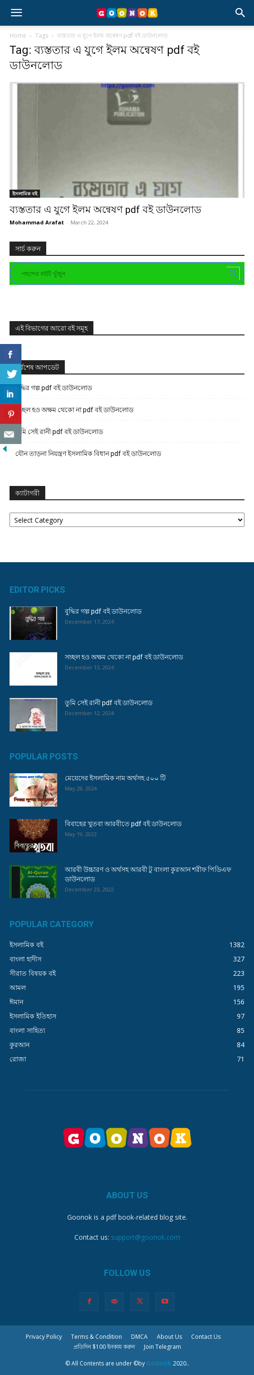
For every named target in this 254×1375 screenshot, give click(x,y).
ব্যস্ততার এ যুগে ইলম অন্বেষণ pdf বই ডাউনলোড (105, 209)
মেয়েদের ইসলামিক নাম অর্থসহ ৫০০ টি (115, 778)
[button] (16, 13)
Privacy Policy (44, 1337)
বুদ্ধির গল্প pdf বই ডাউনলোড (53, 388)
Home (18, 35)
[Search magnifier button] (233, 273)
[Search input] (122, 273)
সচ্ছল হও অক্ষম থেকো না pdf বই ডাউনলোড (74, 410)
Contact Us (206, 1337)
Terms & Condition (96, 1337)
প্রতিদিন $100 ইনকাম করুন (104, 1347)
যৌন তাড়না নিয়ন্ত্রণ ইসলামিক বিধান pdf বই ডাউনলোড (88, 453)
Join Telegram (162, 1347)
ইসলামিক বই (24, 193)
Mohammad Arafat (37, 222)
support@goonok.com (145, 1237)
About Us (169, 1337)
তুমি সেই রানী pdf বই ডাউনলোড (59, 431)
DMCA (139, 1337)
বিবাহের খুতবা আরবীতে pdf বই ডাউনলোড (123, 824)
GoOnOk (159, 1363)
